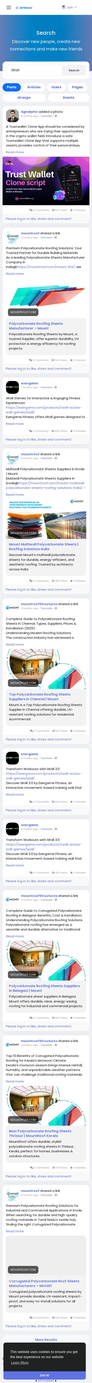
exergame (29, 383)
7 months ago (29, 237)
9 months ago (29, 758)
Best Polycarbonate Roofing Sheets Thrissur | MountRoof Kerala (40, 1133)
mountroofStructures (39, 604)
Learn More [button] (20, 1362)
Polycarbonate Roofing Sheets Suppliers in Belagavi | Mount (44, 988)
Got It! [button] (44, 1375)
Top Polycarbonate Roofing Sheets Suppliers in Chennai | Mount (40, 697)
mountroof (30, 233)
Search (74, 70)
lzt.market (46, 1380)
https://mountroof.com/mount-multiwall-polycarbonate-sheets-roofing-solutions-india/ (46, 485)
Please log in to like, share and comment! (38, 218)
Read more (15, 152)
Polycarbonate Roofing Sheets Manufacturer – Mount (36, 326)
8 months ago (29, 458)
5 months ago (29, 116)
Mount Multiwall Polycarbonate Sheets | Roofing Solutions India (43, 546)
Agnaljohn (29, 112)
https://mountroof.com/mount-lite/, (46, 267)
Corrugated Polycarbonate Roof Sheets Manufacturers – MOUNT (44, 1283)
